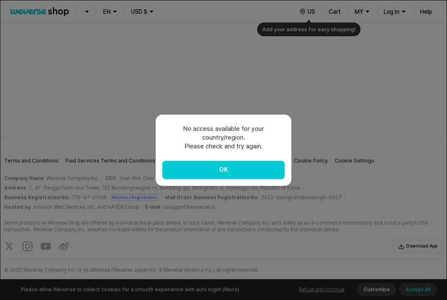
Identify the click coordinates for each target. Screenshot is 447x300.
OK (223, 169)
